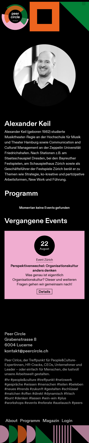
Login (67, 423)
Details (44, 292)
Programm (30, 423)
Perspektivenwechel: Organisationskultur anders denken (44, 268)
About (11, 423)
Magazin (51, 423)
